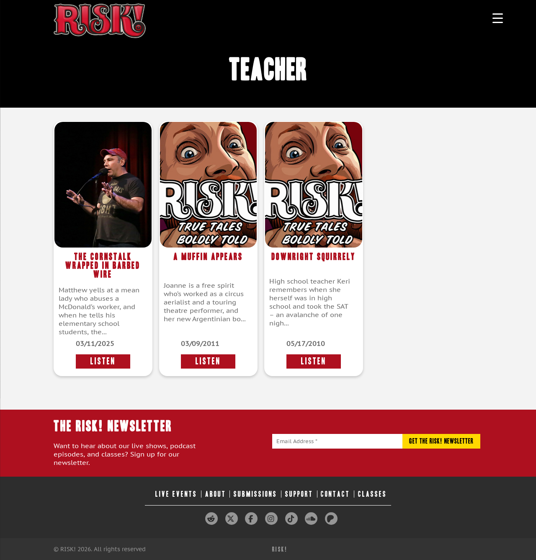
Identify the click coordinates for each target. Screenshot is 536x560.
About (215, 494)
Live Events (176, 494)
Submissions (255, 494)
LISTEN (103, 361)
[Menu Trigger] (497, 17)
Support (299, 494)
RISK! (280, 549)
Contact (335, 494)
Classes (372, 494)
